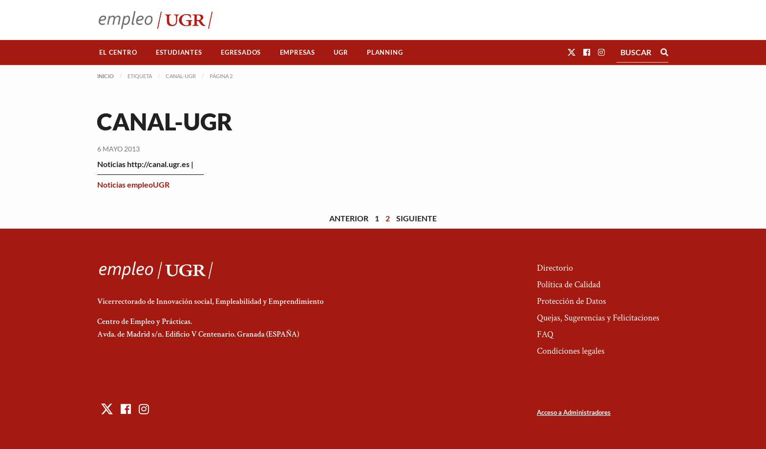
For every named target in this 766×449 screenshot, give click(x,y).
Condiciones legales (570, 351)
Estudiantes (179, 52)
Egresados (241, 52)
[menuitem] (118, 52)
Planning (385, 52)
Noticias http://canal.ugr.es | (145, 164)
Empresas (297, 52)
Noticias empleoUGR (133, 184)
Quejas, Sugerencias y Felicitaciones (598, 317)
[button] (571, 52)
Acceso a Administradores (574, 412)
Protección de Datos (571, 301)
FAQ (545, 334)
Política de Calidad (568, 284)
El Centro (118, 52)
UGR (341, 52)
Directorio (555, 268)
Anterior (348, 218)
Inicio (105, 76)
